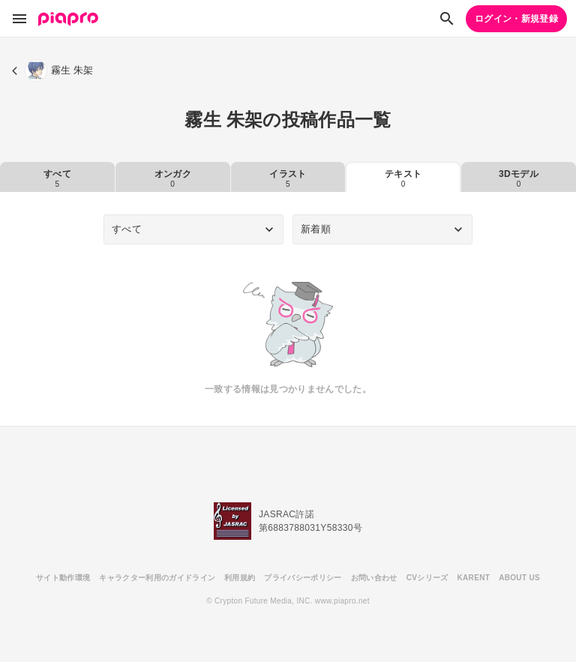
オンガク (172, 178)
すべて (57, 178)
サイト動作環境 (63, 578)
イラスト (287, 178)
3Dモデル (518, 178)
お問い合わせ (374, 578)
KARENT (474, 578)
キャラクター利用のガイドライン (157, 578)
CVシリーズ (427, 578)
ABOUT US (519, 578)
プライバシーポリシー (302, 578)
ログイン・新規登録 (516, 18)
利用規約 (239, 578)
